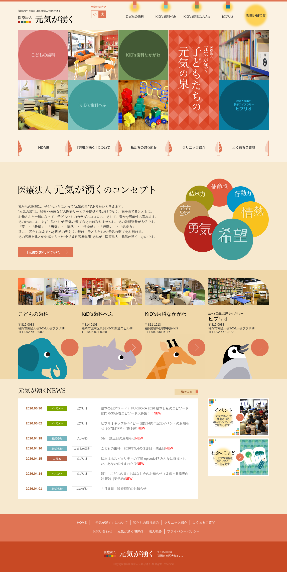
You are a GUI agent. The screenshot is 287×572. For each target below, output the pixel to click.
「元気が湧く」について (110, 522)
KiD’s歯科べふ (97, 314)
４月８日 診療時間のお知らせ (124, 488)
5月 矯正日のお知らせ (118, 438)
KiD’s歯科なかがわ (166, 314)
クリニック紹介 (175, 522)
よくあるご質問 (203, 522)
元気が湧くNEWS (130, 531)
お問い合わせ (102, 531)
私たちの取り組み (146, 522)
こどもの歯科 (33, 314)
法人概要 (155, 531)
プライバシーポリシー (183, 531)
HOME (82, 522)
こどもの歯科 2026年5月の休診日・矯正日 (133, 448)
